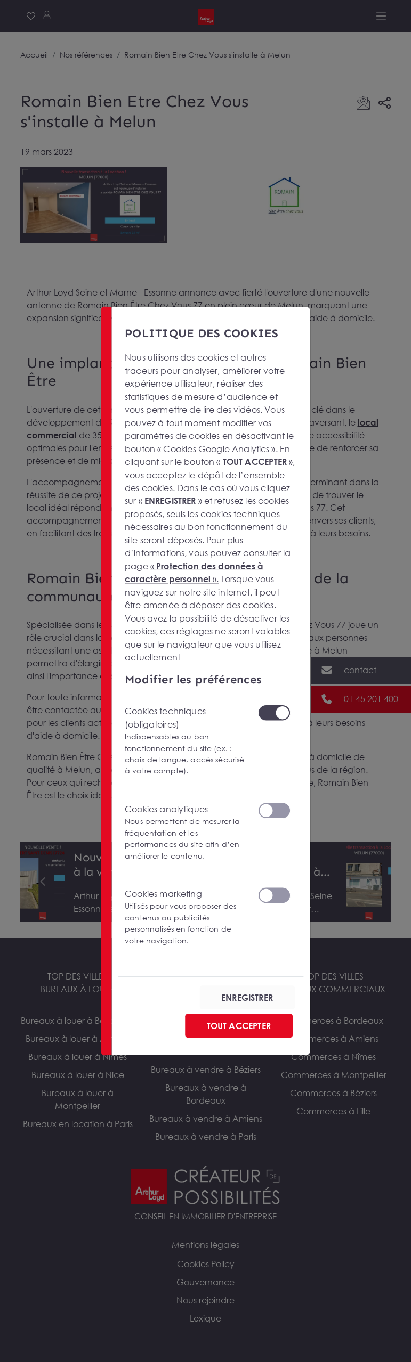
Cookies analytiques (185, 832)
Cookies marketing (185, 916)
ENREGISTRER (247, 997)
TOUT (238, 1025)
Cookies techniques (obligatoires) (185, 741)
